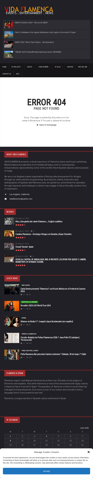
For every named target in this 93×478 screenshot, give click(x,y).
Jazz (17, 74)
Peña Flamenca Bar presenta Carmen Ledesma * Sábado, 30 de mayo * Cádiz (53, 354)
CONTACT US (6, 74)
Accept (46, 471)
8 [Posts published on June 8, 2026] (10, 440)
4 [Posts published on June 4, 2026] (46, 436)
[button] (88, 452)
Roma (24, 318)
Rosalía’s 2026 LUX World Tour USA (36, 305)
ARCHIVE (70, 67)
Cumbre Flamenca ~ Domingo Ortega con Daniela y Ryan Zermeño (43, 234)
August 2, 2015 (22, 218)
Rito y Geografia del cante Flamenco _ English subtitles (39, 221)
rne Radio (26, 285)
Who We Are (82, 67)
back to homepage (46, 125)
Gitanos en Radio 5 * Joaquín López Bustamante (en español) (47, 321)
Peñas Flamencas (29, 334)
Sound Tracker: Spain (24, 247)
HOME (4, 67)
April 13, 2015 (22, 256)
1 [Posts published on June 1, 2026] (10, 436)
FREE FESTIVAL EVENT (30, 350)
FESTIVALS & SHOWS (29, 302)
